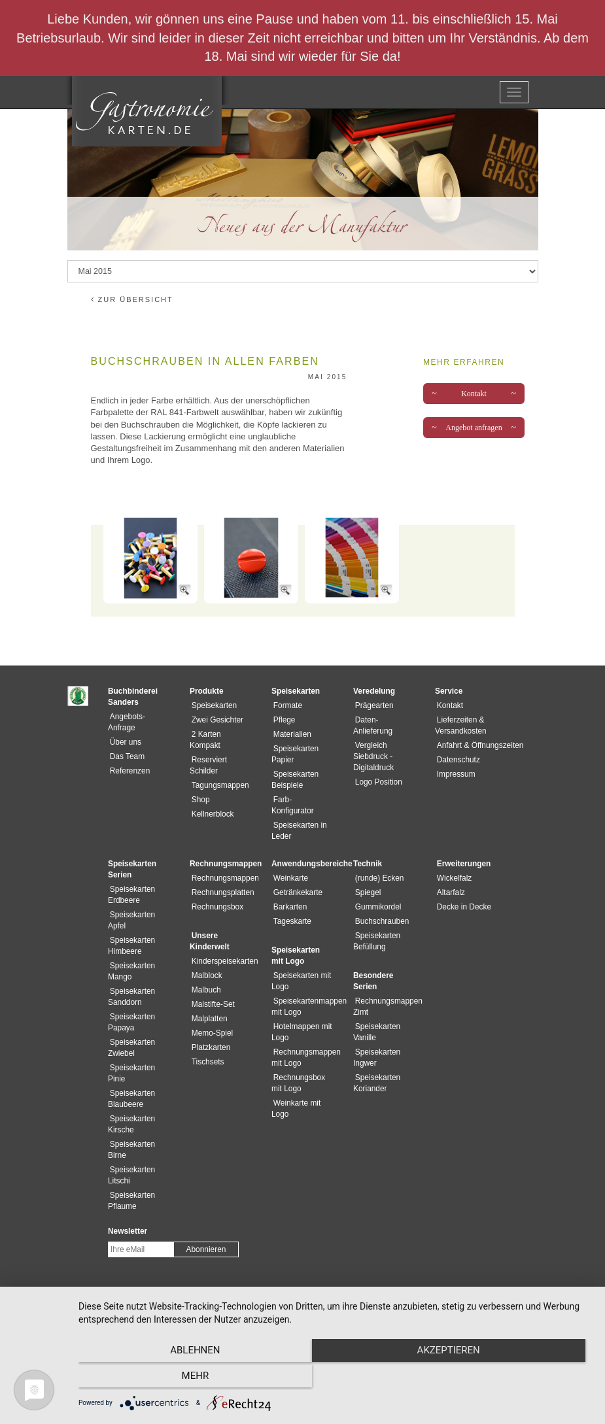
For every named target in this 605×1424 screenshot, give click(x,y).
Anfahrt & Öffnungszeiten (478, 734)
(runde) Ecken (377, 867)
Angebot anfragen (474, 427)
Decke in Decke (462, 895)
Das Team (125, 756)
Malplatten (208, 1007)
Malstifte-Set (211, 993)
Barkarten (288, 895)
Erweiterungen (462, 852)
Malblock (205, 964)
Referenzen (128, 770)
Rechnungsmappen (223, 867)
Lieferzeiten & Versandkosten (485, 719)
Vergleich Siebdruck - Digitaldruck (373, 756)
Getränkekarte (295, 881)
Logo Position (376, 782)
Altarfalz (449, 881)
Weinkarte (288, 867)
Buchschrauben (380, 910)
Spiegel (366, 881)
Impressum (454, 763)
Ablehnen (156, 1379)
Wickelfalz (452, 867)
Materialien (290, 734)
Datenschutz (456, 748)
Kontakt (474, 393)
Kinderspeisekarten (223, 950)
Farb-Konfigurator (301, 799)
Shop (199, 799)
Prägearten (372, 705)
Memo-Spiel (210, 1021)
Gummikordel (376, 895)
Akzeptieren (334, 1379)
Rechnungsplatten (221, 881)
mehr (514, 1379)
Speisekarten (212, 705)
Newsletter (127, 1220)
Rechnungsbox (215, 895)
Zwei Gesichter (215, 719)
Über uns (123, 742)
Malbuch (204, 978)
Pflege (282, 719)
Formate (285, 705)
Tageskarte (290, 910)
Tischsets (206, 1050)
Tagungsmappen (218, 785)
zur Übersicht (132, 299)
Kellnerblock (211, 814)
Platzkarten (209, 1036)
